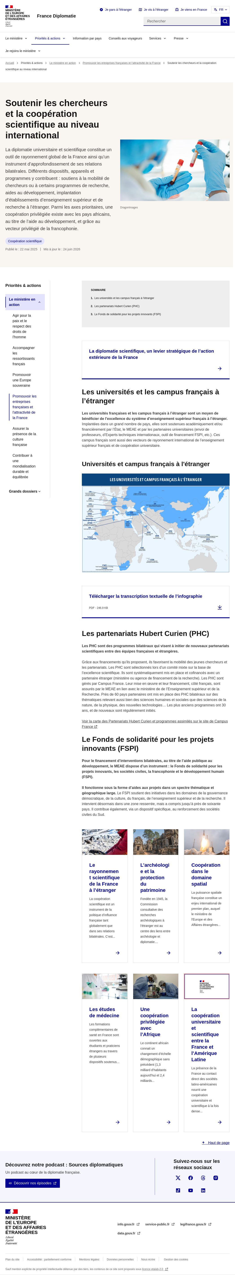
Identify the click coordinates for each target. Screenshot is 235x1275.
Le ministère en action (63, 63)
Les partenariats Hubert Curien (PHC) (116, 306)
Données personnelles (120, 1259)
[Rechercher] (182, 21)
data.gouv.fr (127, 1233)
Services (155, 38)
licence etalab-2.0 (153, 1269)
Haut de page (218, 1143)
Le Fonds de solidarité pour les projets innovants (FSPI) (127, 314)
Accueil (9, 63)
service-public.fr (157, 1224)
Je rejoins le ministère (20, 51)
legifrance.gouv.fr (193, 1224)
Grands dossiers (23, 491)
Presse (179, 38)
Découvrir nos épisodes (32, 1183)
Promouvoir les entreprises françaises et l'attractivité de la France (122, 63)
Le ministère (13, 38)
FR (221, 9)
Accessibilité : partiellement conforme (49, 1259)
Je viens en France (194, 9)
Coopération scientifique (25, 241)
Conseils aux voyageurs (125, 38)
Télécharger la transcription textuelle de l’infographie (145, 596)
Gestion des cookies (176, 1259)
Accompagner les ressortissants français (24, 356)
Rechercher (225, 21)
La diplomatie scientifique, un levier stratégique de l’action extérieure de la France (151, 354)
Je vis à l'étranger (156, 9)
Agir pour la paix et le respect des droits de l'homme (22, 326)
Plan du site (12, 1259)
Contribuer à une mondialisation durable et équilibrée (24, 466)
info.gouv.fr (126, 1224)
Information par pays (87, 38)
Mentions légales (89, 1259)
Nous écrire (148, 1259)
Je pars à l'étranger (118, 9)
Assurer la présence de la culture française (24, 437)
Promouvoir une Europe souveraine (22, 380)
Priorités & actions (47, 38)
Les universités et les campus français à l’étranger (124, 298)
